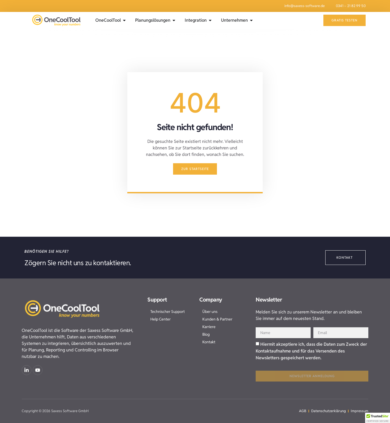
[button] (377, 418)
